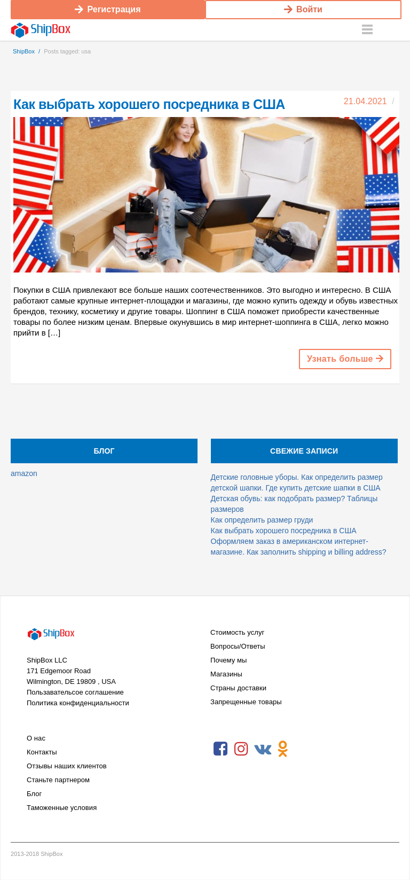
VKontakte (262, 749)
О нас (36, 738)
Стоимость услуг (237, 632)
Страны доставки (238, 688)
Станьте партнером (58, 780)
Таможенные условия (62, 808)
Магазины (226, 674)
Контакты (42, 752)
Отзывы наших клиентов (67, 766)
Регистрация (107, 9)
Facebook (220, 749)
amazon (24, 473)
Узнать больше (345, 358)
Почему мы (228, 660)
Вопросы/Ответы (237, 646)
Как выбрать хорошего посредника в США (149, 104)
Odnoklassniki (283, 749)
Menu (367, 30)
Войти (303, 9)
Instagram (241, 749)
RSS (303, 749)
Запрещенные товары (246, 702)
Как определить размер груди (262, 520)
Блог (34, 794)
